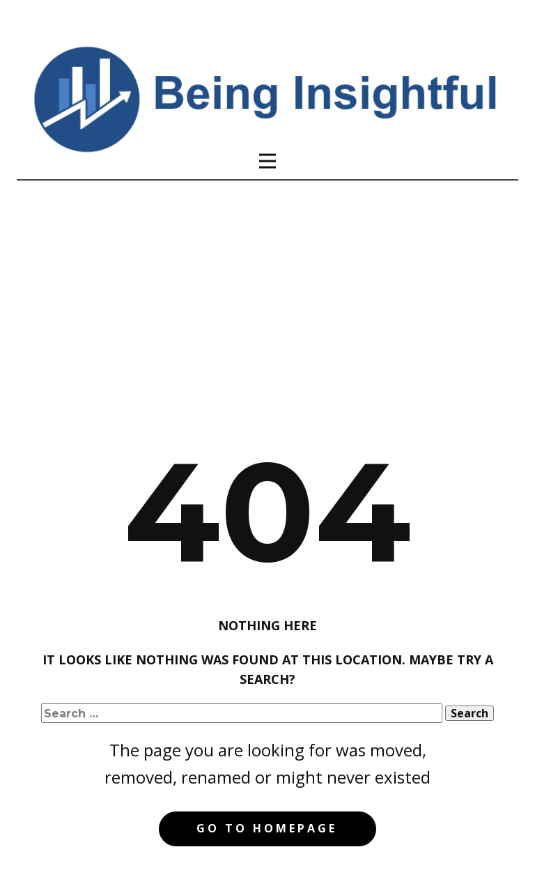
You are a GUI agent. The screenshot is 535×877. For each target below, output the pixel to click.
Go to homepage (266, 828)
